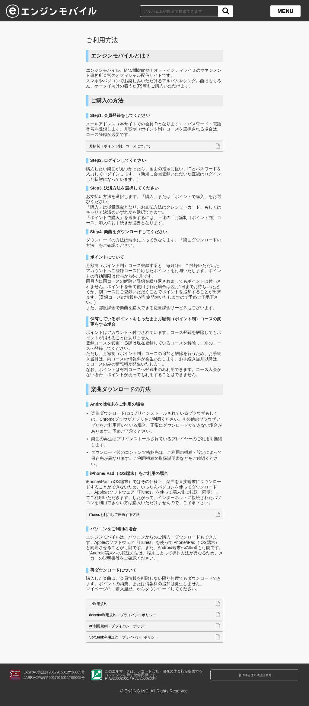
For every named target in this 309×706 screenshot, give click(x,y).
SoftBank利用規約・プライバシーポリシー (129, 637)
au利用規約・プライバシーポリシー (123, 626)
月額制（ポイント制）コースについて (125, 146)
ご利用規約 (99, 603)
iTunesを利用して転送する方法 (118, 514)
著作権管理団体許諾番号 (255, 675)
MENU (286, 11)
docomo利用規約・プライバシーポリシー (128, 615)
